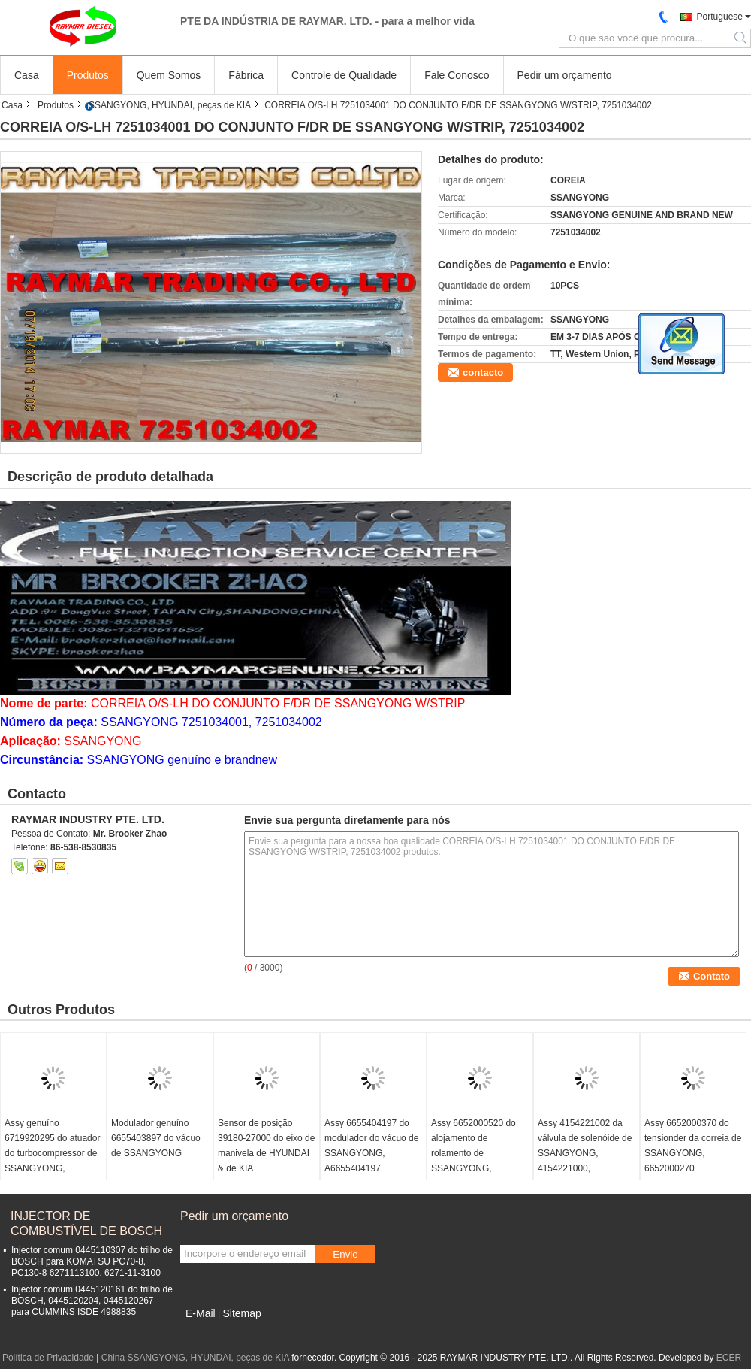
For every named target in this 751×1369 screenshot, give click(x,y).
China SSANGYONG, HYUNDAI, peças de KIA (195, 1357)
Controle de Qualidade (344, 75)
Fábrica (246, 75)
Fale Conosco (456, 75)
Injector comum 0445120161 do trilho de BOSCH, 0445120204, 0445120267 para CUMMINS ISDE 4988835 (92, 1300)
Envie (345, 1254)
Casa (26, 75)
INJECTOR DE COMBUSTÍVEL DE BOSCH (86, 1223)
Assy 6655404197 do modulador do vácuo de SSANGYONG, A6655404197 (371, 1146)
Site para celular (217, 1332)
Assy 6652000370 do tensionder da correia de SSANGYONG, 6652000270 (692, 1146)
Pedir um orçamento (564, 75)
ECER (728, 1357)
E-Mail (200, 1313)
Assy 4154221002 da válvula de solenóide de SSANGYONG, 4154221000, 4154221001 (585, 1153)
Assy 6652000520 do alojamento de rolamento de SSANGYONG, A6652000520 (473, 1153)
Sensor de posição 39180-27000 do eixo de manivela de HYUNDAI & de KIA (266, 1146)
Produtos (88, 75)
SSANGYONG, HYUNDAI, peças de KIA (170, 105)
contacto (483, 372)
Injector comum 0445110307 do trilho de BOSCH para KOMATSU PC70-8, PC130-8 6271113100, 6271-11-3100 (92, 1261)
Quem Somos (169, 75)
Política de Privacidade (48, 1357)
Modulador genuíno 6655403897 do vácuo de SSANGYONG (156, 1138)
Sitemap (241, 1313)
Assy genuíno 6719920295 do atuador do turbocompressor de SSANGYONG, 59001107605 (52, 1153)
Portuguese (720, 16)
